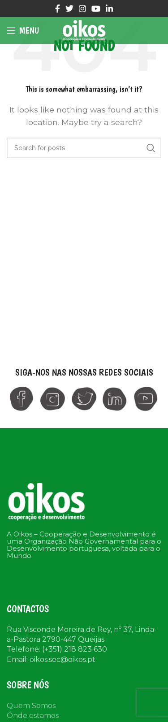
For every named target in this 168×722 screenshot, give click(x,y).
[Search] (84, 148)
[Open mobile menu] (22, 30)
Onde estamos (33, 715)
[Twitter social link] (69, 8)
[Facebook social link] (57, 8)
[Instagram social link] (82, 8)
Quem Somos (31, 705)
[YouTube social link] (96, 8)
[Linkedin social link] (109, 8)
